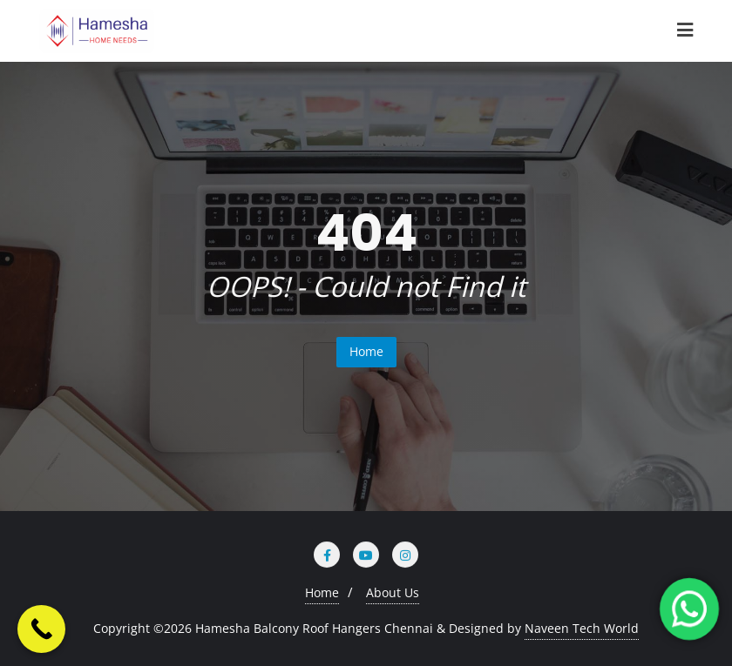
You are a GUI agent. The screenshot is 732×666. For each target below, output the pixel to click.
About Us (392, 592)
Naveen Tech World (582, 628)
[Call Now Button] (41, 629)
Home (366, 351)
